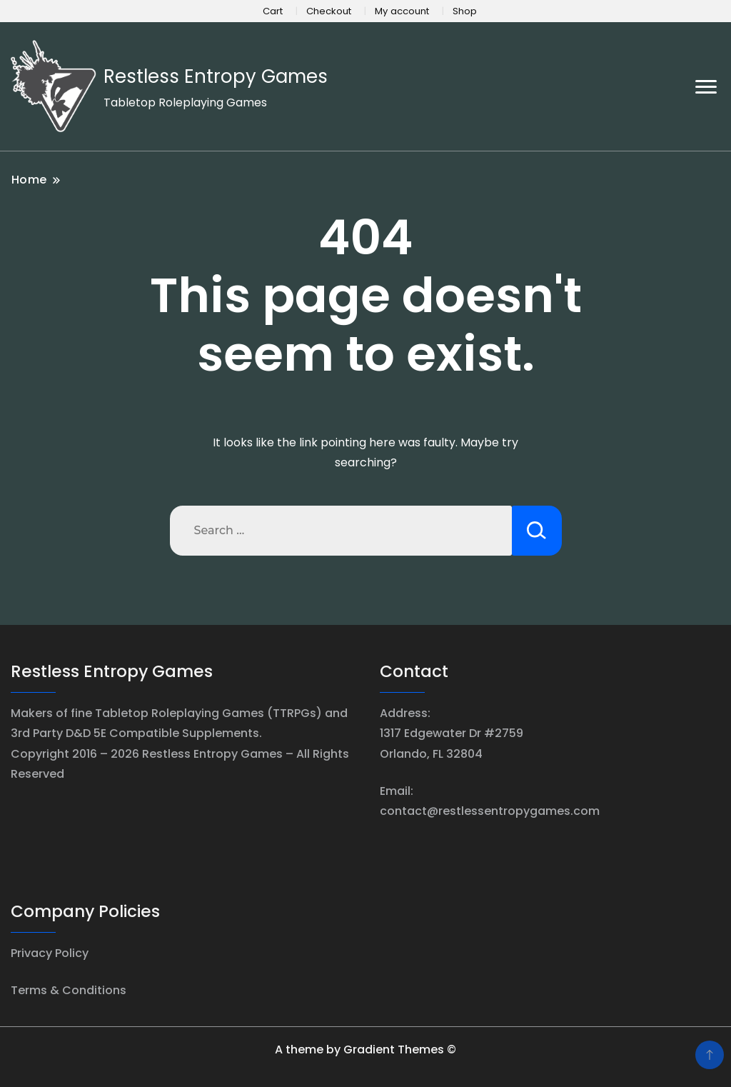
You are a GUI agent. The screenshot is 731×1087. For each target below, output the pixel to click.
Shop (465, 11)
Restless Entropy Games (216, 76)
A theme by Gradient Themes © (365, 1049)
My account (402, 11)
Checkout (328, 11)
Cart (273, 11)
